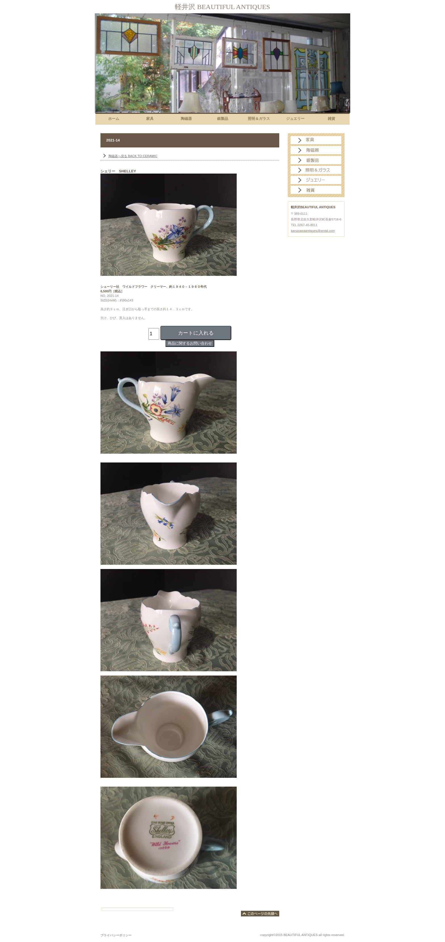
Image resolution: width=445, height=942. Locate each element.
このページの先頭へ (260, 913)
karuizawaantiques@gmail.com (313, 230)
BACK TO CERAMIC (133, 156)
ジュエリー (316, 180)
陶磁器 (316, 150)
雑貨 (316, 190)
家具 (316, 140)
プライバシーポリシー (116, 935)
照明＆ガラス (316, 170)
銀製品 (316, 160)
